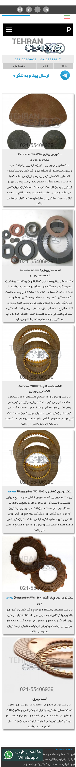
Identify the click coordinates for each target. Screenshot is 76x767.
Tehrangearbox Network (65, 749)
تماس (45, 66)
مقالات (63, 66)
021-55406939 (26, 59)
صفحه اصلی (19, 66)
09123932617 (51, 59)
